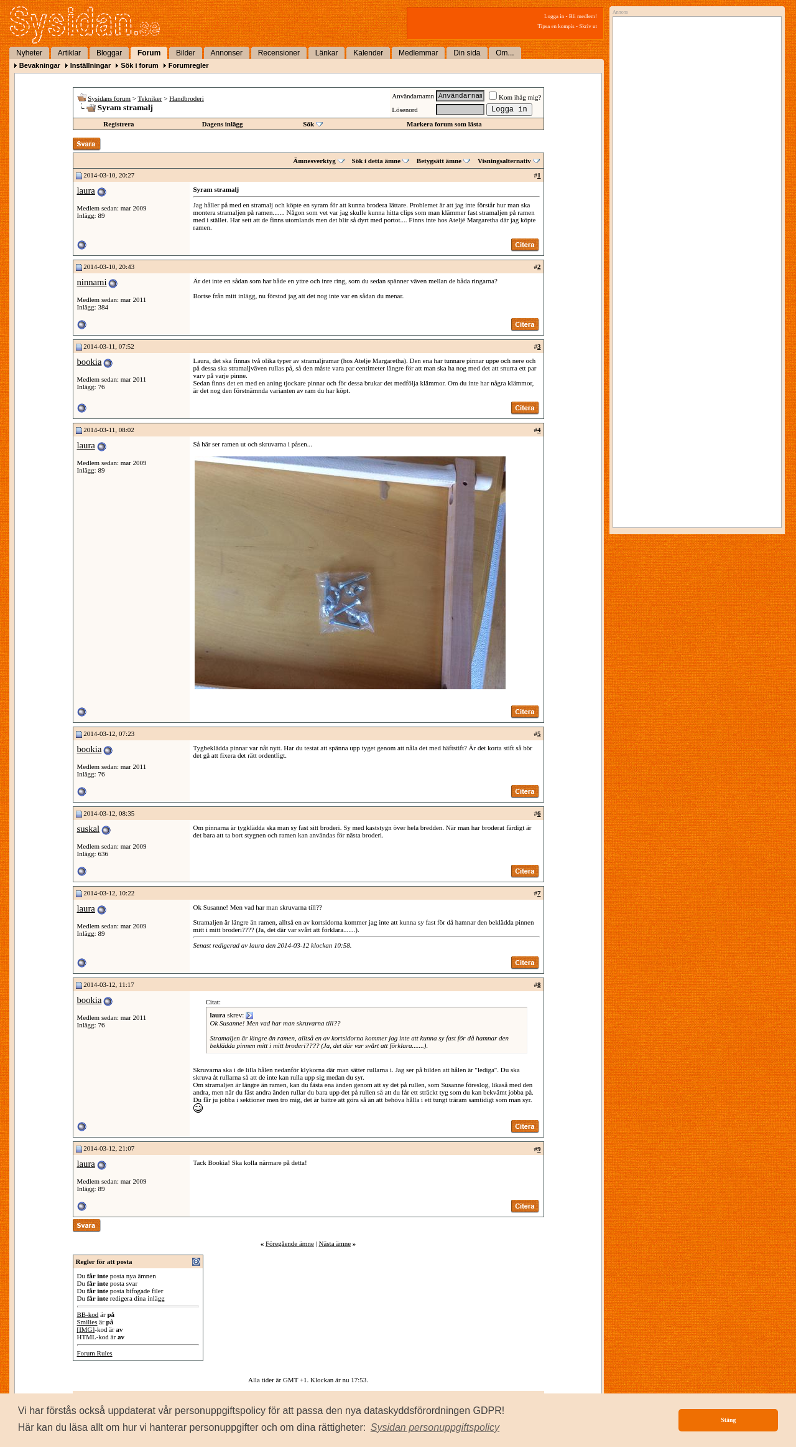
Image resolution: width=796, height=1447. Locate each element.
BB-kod (88, 1314)
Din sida (466, 53)
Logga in (554, 16)
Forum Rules (95, 1353)
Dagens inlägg (222, 124)
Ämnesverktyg (314, 160)
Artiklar (69, 53)
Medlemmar (418, 53)
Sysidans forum (109, 98)
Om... (505, 53)
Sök (308, 124)
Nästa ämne (334, 1243)
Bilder (185, 53)
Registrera (118, 124)
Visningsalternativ (504, 160)
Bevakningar (39, 65)
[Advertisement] (694, 147)
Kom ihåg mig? (515, 97)
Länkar (326, 53)
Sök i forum (140, 65)
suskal (88, 829)
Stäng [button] (728, 1419)
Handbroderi (186, 98)
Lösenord (405, 109)
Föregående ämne (290, 1243)
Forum (148, 53)
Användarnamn (413, 96)
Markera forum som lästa (444, 124)
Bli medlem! (583, 16)
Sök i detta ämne (376, 160)
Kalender (368, 53)
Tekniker (150, 98)
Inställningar (90, 65)
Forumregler (189, 65)
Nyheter (29, 53)
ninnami (92, 282)
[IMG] (86, 1329)
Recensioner (279, 53)
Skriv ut (588, 26)
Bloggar (109, 53)
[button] (435, 1427)
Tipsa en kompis (556, 26)
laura (86, 191)
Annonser (227, 53)
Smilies (87, 1322)
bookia (89, 362)
